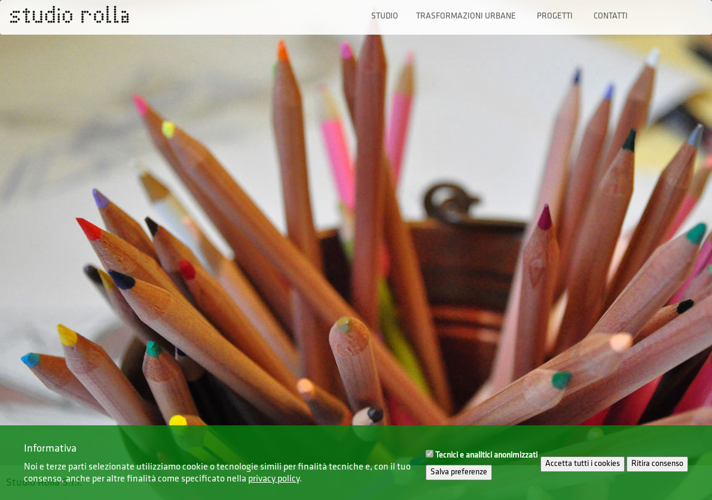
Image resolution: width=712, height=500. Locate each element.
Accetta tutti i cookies (582, 469)
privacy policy (274, 484)
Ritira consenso (657, 469)
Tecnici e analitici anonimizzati (486, 460)
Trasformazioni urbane (466, 16)
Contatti (611, 16)
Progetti (555, 16)
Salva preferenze (458, 477)
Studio (384, 16)
